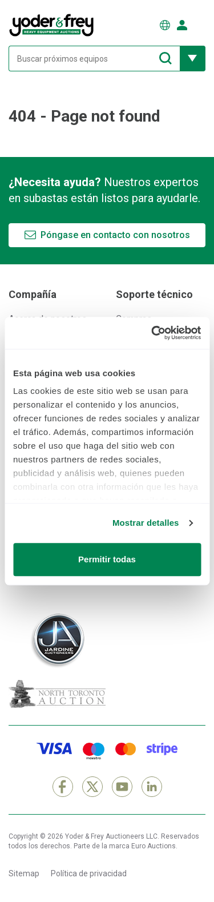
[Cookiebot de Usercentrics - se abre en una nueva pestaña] (152, 332)
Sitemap (24, 873)
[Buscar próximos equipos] (94, 58)
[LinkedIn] (152, 786)
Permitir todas (107, 559)
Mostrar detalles (145, 522)
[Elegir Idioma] (165, 25)
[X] (92, 786)
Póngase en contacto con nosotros (115, 234)
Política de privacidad (89, 873)
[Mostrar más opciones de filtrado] (192, 58)
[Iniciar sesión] (182, 25)
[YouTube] (122, 786)
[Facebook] (63, 786)
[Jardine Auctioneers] (57, 641)
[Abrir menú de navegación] (199, 25)
